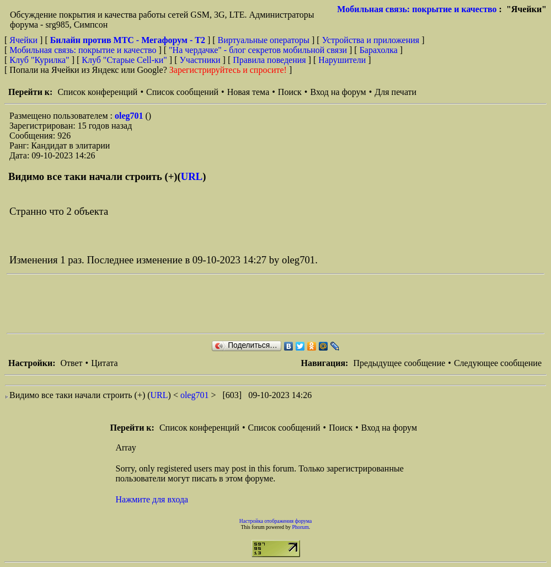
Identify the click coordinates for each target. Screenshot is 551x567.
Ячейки (24, 40)
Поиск (290, 92)
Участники (200, 60)
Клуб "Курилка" (39, 60)
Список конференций (97, 92)
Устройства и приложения (371, 40)
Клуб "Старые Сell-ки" (124, 60)
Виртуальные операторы (263, 40)
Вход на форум (338, 92)
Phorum (300, 527)
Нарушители (342, 60)
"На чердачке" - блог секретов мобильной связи (258, 50)
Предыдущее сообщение (399, 363)
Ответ (71, 363)
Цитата (104, 363)
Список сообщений (182, 92)
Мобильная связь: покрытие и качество (416, 9)
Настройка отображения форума (275, 521)
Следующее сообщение (498, 363)
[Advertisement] (207, 303)
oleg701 (130, 115)
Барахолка (379, 50)
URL (191, 176)
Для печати (395, 92)
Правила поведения (269, 60)
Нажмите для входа (152, 499)
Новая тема (248, 92)
